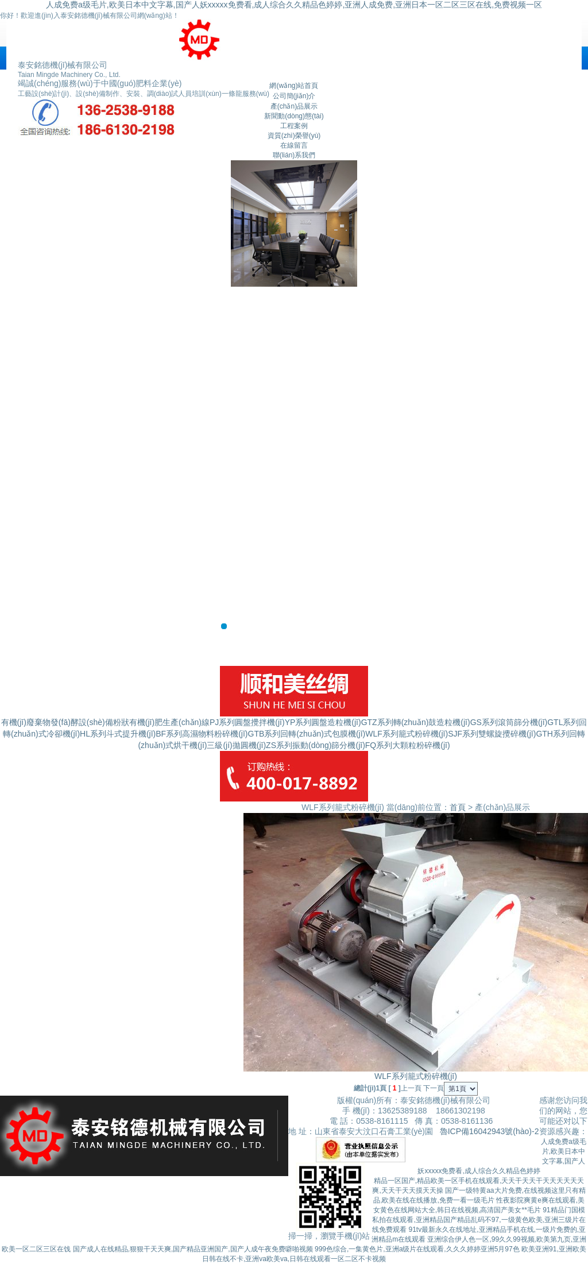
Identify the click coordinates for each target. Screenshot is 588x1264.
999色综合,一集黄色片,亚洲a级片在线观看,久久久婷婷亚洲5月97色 (417, 1249)
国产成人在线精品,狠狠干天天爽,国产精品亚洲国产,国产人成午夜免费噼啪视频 (193, 1249)
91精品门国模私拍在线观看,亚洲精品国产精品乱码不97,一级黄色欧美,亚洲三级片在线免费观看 (479, 1220)
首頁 (458, 807)
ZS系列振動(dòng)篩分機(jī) (315, 745)
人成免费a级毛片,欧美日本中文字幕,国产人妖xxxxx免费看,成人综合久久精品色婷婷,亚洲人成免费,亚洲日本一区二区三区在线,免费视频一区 (294, 4)
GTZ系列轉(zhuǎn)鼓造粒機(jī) (415, 722)
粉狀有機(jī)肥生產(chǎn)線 (161, 722)
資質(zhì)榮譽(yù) (294, 136)
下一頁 (433, 1088)
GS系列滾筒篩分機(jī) (509, 722)
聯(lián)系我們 (294, 155)
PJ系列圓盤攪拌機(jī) (247, 722)
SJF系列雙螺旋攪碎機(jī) (492, 733)
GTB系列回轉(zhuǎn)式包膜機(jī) (307, 733)
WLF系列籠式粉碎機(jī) (406, 733)
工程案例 (294, 126)
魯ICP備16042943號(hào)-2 (489, 1131)
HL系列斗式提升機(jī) (118, 733)
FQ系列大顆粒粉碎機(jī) (407, 745)
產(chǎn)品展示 (294, 106)
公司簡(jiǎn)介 (294, 96)
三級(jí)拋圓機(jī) (236, 745)
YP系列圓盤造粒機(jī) (323, 722)
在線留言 (294, 145)
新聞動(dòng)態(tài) (293, 116)
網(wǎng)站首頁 (293, 86)
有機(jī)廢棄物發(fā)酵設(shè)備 (57, 722)
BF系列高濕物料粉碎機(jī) (201, 733)
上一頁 (411, 1088)
